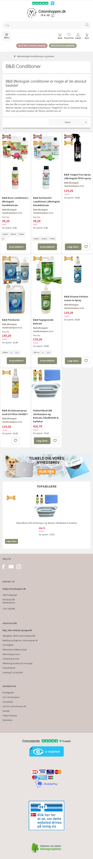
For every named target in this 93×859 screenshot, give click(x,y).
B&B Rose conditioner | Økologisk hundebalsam (15, 201)
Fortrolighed (8, 645)
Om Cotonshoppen (11, 697)
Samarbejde (8, 702)
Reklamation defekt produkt (15, 649)
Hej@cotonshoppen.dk (14, 589)
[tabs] (87, 36)
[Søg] (87, 25)
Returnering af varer (11, 654)
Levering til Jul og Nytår (13, 672)
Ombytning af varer (11, 658)
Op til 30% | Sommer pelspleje (32, 46)
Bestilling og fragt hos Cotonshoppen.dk (20, 640)
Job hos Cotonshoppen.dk (14, 706)
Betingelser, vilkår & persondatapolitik (19, 635)
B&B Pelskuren (11, 319)
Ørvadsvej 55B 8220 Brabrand (9, 601)
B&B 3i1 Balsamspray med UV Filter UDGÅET (15, 412)
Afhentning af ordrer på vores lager (17, 663)
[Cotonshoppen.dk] (46, 13)
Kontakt (6, 711)
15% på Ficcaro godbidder (63, 46)
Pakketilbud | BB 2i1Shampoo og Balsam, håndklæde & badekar (46, 416)
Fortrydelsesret (9, 668)
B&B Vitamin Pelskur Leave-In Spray (76, 298)
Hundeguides (8, 692)
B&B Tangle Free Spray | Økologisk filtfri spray (77, 176)
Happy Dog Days (10, 715)
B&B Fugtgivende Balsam (43, 321)
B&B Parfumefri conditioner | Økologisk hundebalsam (46, 201)
